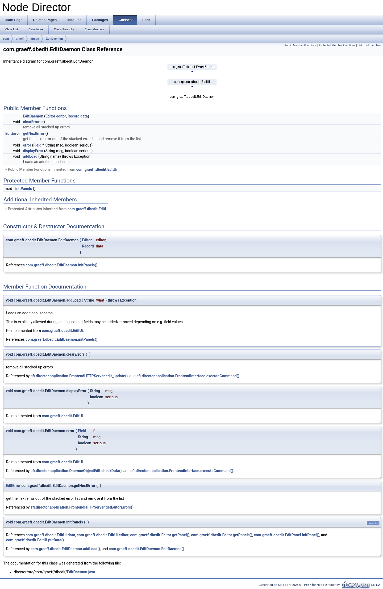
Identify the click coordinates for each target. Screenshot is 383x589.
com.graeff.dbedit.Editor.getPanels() (221, 535)
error (27, 145)
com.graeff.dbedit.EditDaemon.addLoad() (65, 549)
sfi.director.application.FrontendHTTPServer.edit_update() (79, 376)
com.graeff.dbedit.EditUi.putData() (35, 540)
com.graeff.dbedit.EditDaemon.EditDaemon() (146, 549)
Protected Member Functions (337, 45)
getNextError (34, 133)
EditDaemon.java (81, 572)
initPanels (23, 188)
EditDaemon (54, 38)
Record (74, 116)
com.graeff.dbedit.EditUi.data (50, 535)
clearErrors (32, 122)
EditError (12, 133)
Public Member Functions (301, 45)
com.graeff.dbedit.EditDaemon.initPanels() (61, 265)
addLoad (30, 156)
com (6, 38)
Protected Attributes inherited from (57, 209)
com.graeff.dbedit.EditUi (96, 169)
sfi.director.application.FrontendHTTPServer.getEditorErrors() (82, 507)
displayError (33, 151)
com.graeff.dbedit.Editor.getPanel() (160, 535)
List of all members (369, 45)
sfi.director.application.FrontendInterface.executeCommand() (187, 376)
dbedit (34, 38)
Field (37, 145)
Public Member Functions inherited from (61, 169)
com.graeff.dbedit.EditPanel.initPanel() (286, 535)
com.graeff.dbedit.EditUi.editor (102, 535)
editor (61, 116)
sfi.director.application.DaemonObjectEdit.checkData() (76, 471)
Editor (50, 116)
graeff (20, 38)
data (84, 116)
